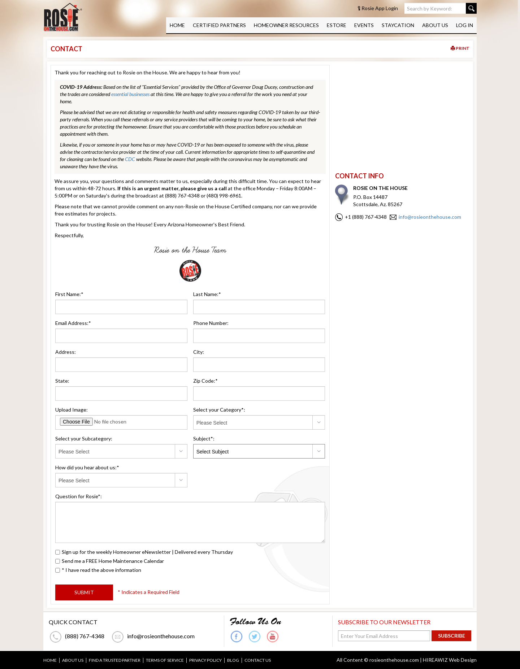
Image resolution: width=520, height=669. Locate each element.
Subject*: (203, 438)
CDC (130, 159)
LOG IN (464, 25)
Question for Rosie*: (78, 496)
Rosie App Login (379, 8)
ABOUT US (435, 25)
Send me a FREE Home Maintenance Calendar (109, 561)
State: (62, 381)
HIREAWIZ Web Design (450, 660)
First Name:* (69, 294)
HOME (177, 25)
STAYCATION (398, 25)
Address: (65, 352)
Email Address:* (73, 323)
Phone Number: (211, 323)
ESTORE (336, 25)
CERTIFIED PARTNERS (219, 25)
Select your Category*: (219, 410)
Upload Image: (71, 410)
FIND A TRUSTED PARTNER (114, 660)
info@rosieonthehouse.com (430, 217)
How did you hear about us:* (87, 467)
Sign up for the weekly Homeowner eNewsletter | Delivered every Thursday (144, 552)
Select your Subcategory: (83, 438)
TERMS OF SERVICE (165, 660)
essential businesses (130, 94)
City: (198, 352)
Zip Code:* (205, 381)
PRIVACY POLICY (205, 660)
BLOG (233, 660)
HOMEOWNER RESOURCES (286, 25)
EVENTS (364, 25)
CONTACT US (257, 660)
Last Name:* (207, 294)
